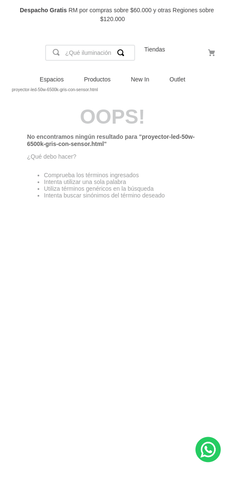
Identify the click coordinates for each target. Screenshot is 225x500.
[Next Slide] (214, 15)
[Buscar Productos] (122, 53)
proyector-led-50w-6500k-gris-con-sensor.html (55, 89)
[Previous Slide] (10, 15)
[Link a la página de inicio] (6, 90)
